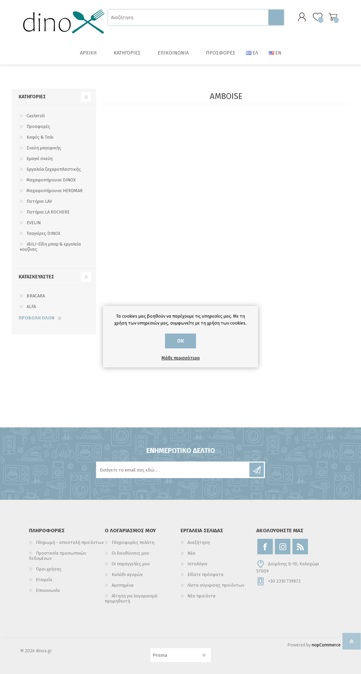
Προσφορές (38, 126)
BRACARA (36, 295)
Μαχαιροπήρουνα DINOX (51, 179)
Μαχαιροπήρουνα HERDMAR (55, 190)
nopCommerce (326, 644)
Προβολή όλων (36, 317)
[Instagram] (282, 546)
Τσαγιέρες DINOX (43, 233)
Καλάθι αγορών (333, 16)
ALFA (31, 306)
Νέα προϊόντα (201, 595)
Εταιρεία (44, 579)
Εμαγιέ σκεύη (40, 158)
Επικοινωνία (48, 590)
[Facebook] (265, 546)
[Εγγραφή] (173, 470)
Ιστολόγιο (197, 563)
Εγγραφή (256, 470)
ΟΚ (180, 341)
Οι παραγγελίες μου (131, 563)
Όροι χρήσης (49, 569)
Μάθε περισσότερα (181, 357)
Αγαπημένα (123, 585)
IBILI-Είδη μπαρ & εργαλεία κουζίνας (50, 246)
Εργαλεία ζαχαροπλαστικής (54, 169)
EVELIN (34, 222)
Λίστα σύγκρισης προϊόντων (215, 585)
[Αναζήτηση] (188, 17)
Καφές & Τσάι (40, 137)
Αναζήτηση (276, 17)
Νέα (191, 553)
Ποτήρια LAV (39, 201)
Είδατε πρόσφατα (205, 574)
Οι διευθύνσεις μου (130, 553)
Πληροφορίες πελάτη (133, 542)
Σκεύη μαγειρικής (44, 147)
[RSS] (300, 546)
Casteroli (36, 115)
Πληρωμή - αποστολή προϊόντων (70, 542)
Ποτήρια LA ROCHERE (48, 212)
